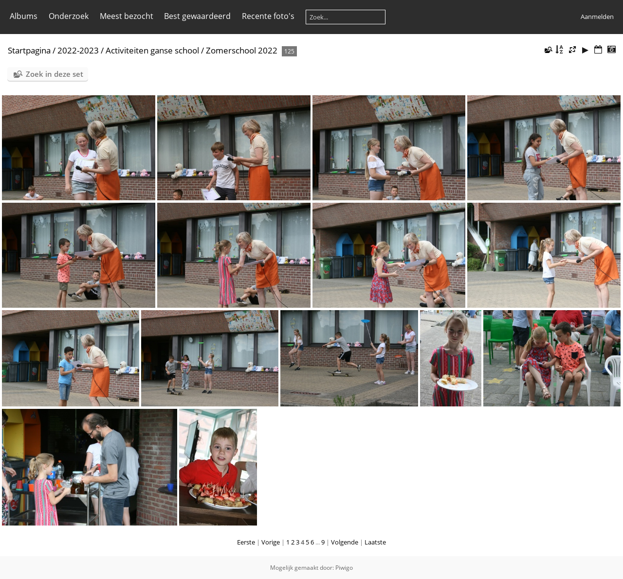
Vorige (270, 542)
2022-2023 (78, 50)
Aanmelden (597, 16)
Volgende (344, 542)
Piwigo (344, 567)
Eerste (246, 542)
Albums (23, 16)
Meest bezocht (126, 16)
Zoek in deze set (54, 74)
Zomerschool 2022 (241, 50)
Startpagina (29, 50)
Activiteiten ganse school (152, 50)
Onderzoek (69, 16)
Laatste (375, 542)
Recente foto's (268, 16)
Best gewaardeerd (197, 16)
